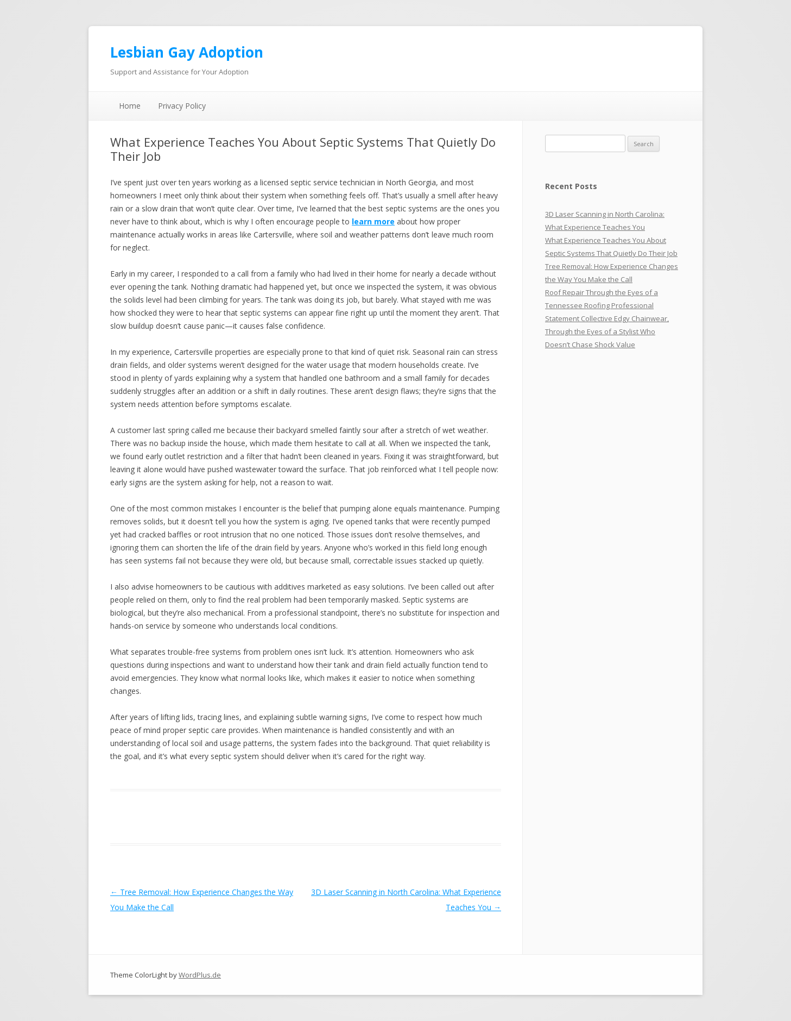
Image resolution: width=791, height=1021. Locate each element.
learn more (373, 221)
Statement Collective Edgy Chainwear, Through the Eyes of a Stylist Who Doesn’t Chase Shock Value (607, 331)
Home (130, 106)
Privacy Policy (182, 106)
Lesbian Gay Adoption (186, 52)
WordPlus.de (200, 975)
